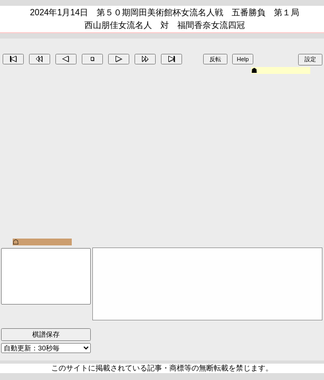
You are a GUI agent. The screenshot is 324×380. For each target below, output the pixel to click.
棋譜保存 (46, 334)
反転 (215, 59)
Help (243, 59)
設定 (310, 59)
